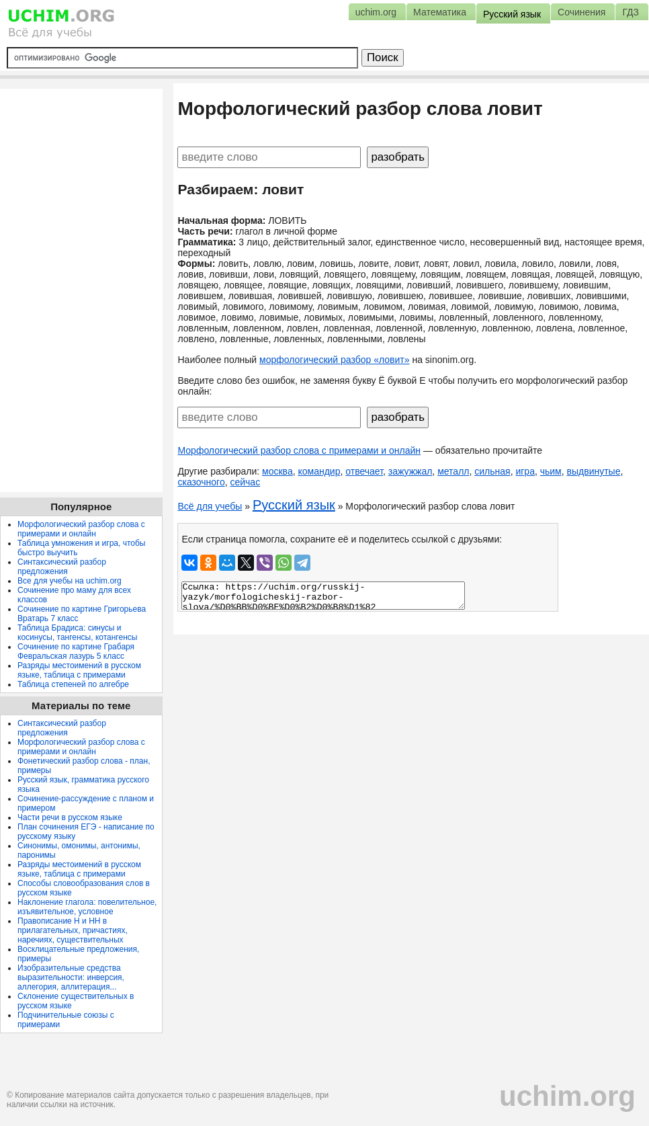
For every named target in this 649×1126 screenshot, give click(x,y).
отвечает (364, 471)
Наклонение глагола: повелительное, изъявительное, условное (87, 906)
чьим (551, 471)
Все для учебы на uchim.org (69, 581)
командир (319, 471)
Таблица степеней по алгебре (73, 684)
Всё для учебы (209, 506)
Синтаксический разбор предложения (61, 566)
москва (277, 471)
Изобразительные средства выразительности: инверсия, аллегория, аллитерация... (70, 977)
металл (453, 471)
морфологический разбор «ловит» (334, 359)
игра (525, 471)
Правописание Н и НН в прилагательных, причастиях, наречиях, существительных (72, 930)
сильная (492, 471)
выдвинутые (594, 471)
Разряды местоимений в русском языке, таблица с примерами (79, 670)
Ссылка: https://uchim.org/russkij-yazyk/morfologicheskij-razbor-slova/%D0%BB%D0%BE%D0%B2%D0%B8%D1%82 (323, 595)
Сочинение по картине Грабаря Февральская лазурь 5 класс (75, 651)
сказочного (200, 482)
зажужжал (410, 471)
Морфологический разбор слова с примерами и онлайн (299, 450)
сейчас (245, 482)
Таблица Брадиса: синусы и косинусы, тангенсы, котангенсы (77, 632)
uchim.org (567, 1096)
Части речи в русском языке (69, 817)
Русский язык (294, 504)
